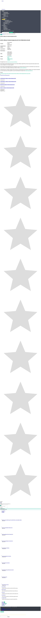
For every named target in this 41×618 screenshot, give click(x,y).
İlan (2, 30)
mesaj (27, 73)
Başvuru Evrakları (6, 16)
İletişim (3, 608)
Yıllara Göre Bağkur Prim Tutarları (6, 556)
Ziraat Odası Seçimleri (6, 23)
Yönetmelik (5, 18)
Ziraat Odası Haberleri (6, 13)
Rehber (1, 34)
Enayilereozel (3, 595)
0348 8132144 (9, 56)
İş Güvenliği (5, 27)
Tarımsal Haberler (6, 12)
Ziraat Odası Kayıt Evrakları (8, 21)
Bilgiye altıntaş (4, 589)
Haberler (3, 11)
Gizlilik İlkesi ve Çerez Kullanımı (6, 609)
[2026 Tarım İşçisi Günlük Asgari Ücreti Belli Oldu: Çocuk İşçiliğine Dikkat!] (6, 519)
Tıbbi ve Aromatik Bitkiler (7, 29)
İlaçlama (5, 26)
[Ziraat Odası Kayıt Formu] (6, 584)
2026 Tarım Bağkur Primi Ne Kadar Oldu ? (7, 534)
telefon (29, 73)
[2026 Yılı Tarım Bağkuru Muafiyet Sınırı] (6, 527)
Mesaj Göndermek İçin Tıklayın (9, 58)
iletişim (5, 73)
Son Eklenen (3, 511)
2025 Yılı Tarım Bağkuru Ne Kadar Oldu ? (7, 541)
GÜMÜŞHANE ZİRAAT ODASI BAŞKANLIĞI (8, 78)
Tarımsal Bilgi (4, 25)
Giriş (1, 502)
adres (1, 73)
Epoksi (3, 610)
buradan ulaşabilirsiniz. (23, 67)
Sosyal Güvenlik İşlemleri (7, 22)
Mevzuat (3, 17)
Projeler (5, 15)
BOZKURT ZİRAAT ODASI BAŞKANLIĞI (7, 84)
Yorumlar (3, 512)
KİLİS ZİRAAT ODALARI (11, 73)
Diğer (4, 24)
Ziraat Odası (3, 19)
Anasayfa (3, 10)
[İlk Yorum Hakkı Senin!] (4, 507)
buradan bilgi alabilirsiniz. (29, 70)
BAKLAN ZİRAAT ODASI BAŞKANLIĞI (7, 87)
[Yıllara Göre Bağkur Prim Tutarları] (6, 555)
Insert (9, 617)
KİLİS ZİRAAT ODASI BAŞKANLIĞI (20, 73)
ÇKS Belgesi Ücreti (4, 577)
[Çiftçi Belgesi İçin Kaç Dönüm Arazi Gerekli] (6, 569)
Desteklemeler (4, 14)
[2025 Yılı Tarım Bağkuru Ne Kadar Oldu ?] (6, 540)
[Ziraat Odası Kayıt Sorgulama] (6, 562)
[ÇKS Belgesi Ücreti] (6, 576)
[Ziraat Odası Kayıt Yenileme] (6, 547)
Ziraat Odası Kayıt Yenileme (5, 548)
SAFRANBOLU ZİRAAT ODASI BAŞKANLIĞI (8, 81)
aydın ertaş (3, 592)
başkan (3, 73)
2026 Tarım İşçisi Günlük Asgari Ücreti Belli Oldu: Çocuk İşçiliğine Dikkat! (12, 520)
